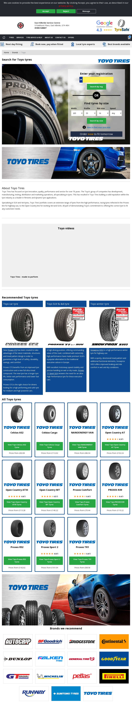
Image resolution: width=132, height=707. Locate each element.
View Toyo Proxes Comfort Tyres (82, 503)
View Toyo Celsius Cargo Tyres (50, 446)
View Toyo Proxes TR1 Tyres (82, 560)
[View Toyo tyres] (98, 693)
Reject (66, 11)
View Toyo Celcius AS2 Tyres (17, 446)
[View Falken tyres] (50, 659)
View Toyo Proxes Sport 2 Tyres (49, 560)
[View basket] (129, 37)
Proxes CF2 (12, 350)
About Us (49, 37)
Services (20, 37)
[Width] (77, 113)
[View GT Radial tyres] (18, 676)
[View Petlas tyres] (82, 676)
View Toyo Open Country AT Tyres (115, 446)
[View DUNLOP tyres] (18, 659)
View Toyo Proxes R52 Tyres (17, 560)
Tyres (11, 37)
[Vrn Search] (96, 80)
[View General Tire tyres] (82, 659)
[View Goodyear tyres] (114, 659)
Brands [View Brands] (15, 52)
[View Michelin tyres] (50, 676)
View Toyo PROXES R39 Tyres (115, 503)
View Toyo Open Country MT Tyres (49, 503)
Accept (45, 11)
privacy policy (66, 5)
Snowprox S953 (96, 350)
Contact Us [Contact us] (60, 37)
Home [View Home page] (6, 52)
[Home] (4, 37)
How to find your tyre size (98, 127)
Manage (86, 11)
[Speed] (116, 113)
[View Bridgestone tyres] (82, 641)
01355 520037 (40, 28)
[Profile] (90, 113)
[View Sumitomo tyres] (66, 693)
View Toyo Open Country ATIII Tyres (17, 503)
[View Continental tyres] (114, 641)
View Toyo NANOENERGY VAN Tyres (82, 446)
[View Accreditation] (122, 25)
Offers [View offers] (71, 37)
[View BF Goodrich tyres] (50, 641)
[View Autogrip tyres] (18, 641)
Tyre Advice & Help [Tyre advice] (34, 37)
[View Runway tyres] (34, 693)
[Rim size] (103, 113)
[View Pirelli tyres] (114, 676)
